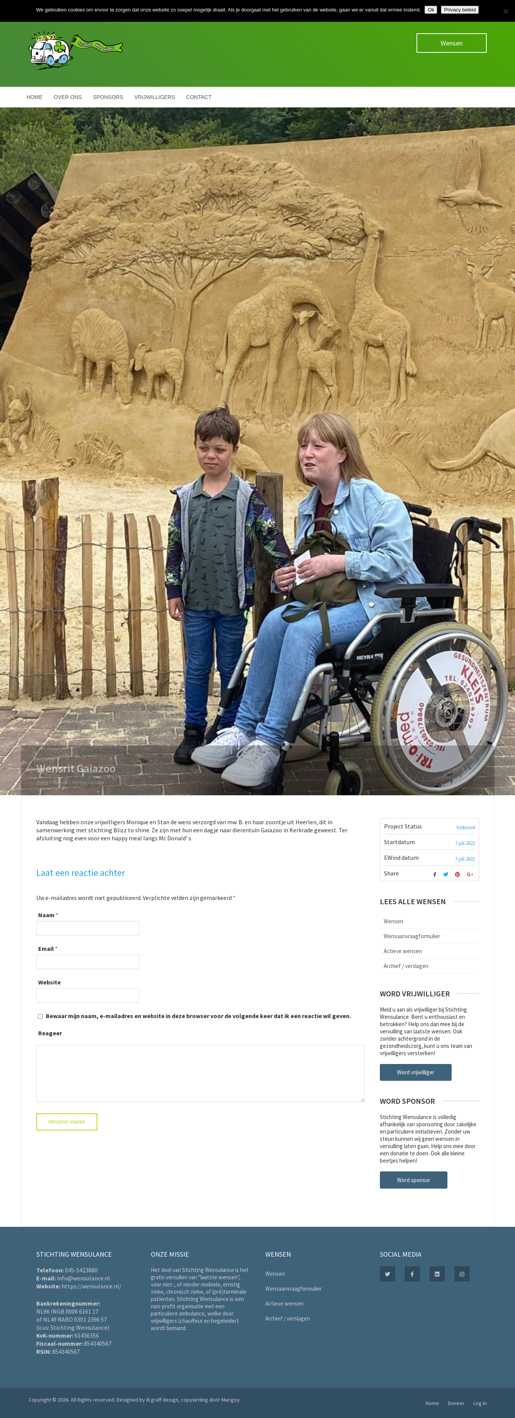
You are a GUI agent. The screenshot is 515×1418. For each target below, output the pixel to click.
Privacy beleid (460, 10)
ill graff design (162, 1399)
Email (46, 948)
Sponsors (108, 97)
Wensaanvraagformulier (412, 936)
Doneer (456, 1403)
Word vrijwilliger (415, 1072)
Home (35, 97)
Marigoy (230, 1399)
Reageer (50, 1033)
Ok (431, 10)
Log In (480, 1403)
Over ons (68, 97)
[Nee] (505, 11)
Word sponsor (413, 1180)
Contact (198, 97)
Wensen (452, 43)
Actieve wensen (403, 951)
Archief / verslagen (406, 966)
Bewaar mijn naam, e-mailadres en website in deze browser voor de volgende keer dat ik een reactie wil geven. (198, 1016)
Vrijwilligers (154, 97)
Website (49, 982)
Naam (46, 915)
